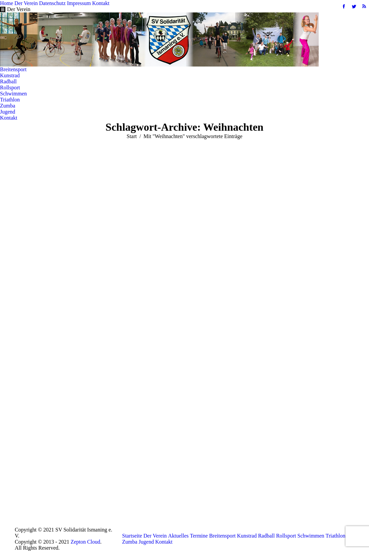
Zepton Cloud (85, 542)
